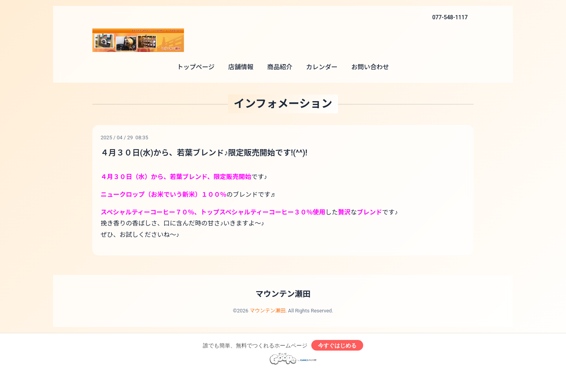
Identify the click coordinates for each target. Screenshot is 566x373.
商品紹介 (279, 67)
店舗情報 (241, 67)
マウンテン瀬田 (283, 294)
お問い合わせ (370, 67)
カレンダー (322, 67)
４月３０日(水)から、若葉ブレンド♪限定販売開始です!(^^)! (204, 152)
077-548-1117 (450, 17)
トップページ (196, 67)
